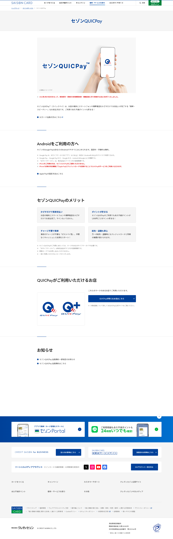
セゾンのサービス (28, 12)
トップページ (15, 12)
